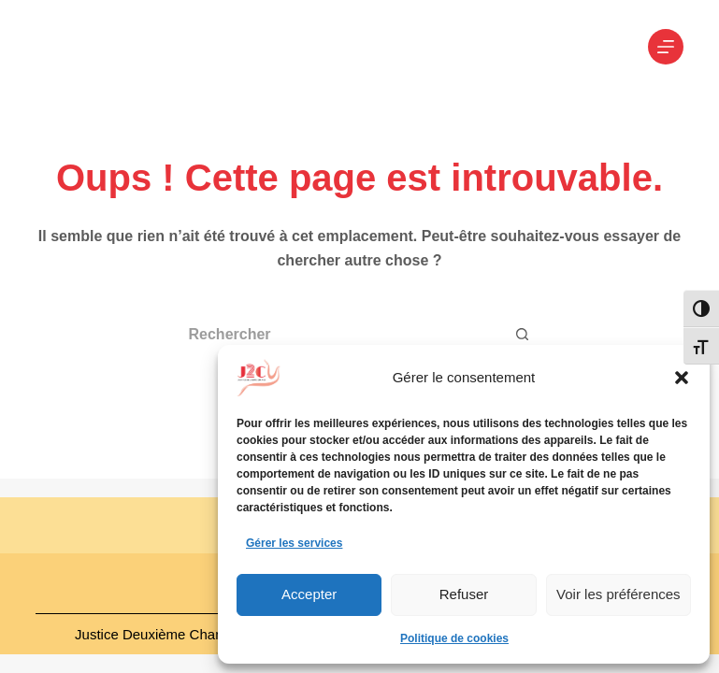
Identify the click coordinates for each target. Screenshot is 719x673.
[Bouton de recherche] (523, 334)
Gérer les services (294, 543)
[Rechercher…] (336, 334)
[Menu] (665, 46)
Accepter (309, 594)
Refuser (464, 594)
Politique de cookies (454, 638)
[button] (681, 377)
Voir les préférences (618, 594)
